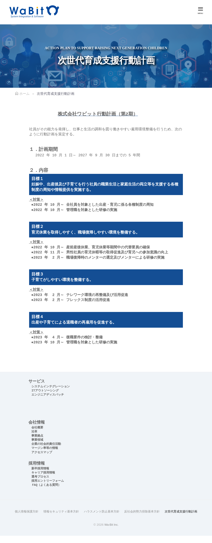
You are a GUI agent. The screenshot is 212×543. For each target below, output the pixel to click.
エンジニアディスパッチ (47, 394)
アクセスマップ (41, 452)
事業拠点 (37, 435)
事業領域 (37, 440)
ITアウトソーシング (45, 390)
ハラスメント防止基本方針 (119, 511)
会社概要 (37, 427)
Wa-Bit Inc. (111, 532)
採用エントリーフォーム (47, 481)
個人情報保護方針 (39, 511)
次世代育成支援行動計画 (106, 518)
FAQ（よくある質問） (46, 485)
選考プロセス (40, 477)
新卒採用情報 (40, 468)
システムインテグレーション (50, 386)
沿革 (34, 431)
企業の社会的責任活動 (46, 444)
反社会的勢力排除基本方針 (162, 511)
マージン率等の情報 (44, 448)
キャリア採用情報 (43, 472)
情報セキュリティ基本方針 (76, 511)
